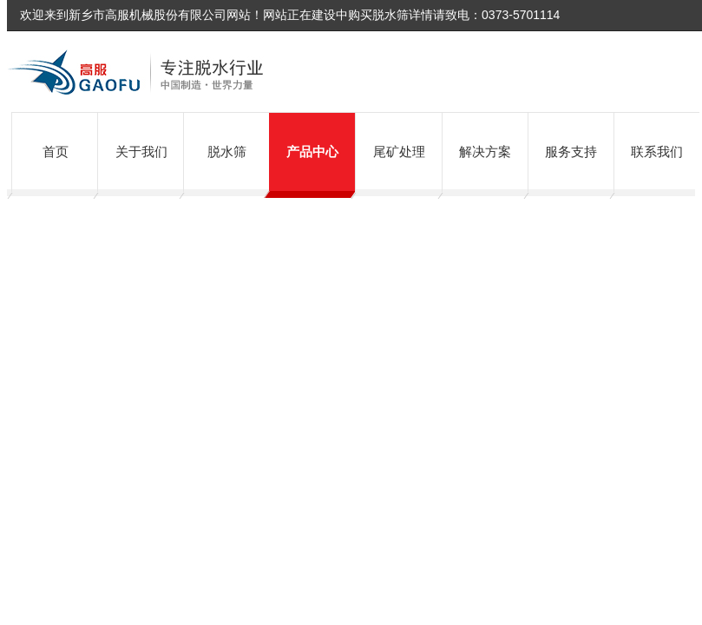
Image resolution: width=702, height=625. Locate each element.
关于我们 (141, 151)
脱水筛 (226, 151)
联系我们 (657, 151)
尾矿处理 (399, 151)
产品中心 (312, 151)
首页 (56, 151)
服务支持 (571, 151)
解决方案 (485, 151)
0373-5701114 (521, 15)
